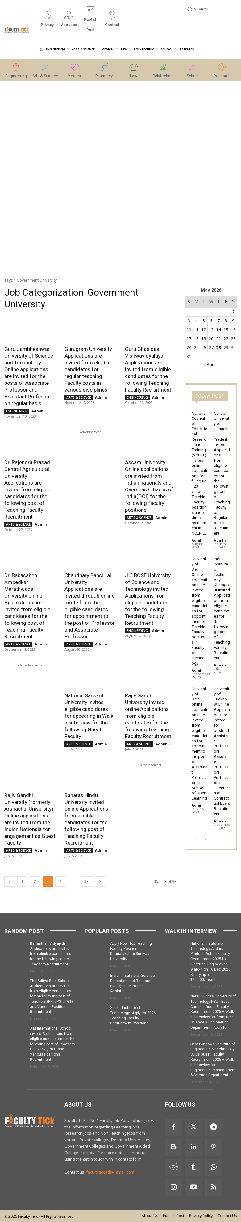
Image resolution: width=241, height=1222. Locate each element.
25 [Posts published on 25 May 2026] (196, 348)
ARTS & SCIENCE (78, 397)
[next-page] (100, 881)
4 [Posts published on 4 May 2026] (196, 321)
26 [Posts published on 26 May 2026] (203, 348)
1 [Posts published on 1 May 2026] (226, 312)
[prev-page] (9, 881)
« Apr (208, 364)
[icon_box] (47, 21)
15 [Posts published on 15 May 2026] (225, 330)
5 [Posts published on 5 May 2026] (203, 321)
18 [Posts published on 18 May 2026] (196, 339)
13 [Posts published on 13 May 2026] (211, 330)
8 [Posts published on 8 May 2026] (226, 321)
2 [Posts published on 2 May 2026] (233, 312)
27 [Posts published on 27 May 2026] (211, 348)
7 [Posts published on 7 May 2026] (218, 321)
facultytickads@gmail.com (110, 1172)
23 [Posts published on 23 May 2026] (233, 339)
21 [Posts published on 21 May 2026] (218, 339)
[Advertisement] (30, 180)
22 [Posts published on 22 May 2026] (225, 339)
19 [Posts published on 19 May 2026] (203, 339)
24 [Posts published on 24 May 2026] (188, 348)
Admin (37, 411)
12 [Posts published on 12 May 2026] (203, 330)
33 (86, 881)
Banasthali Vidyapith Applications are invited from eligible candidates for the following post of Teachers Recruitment (50, 953)
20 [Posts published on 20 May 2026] (211, 339)
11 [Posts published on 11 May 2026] (196, 330)
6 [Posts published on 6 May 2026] (211, 321)
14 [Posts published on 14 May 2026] (218, 330)
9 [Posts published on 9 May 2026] (233, 321)
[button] (196, 9)
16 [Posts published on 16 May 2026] (233, 330)
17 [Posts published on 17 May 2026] (188, 339)
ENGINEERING (16, 411)
